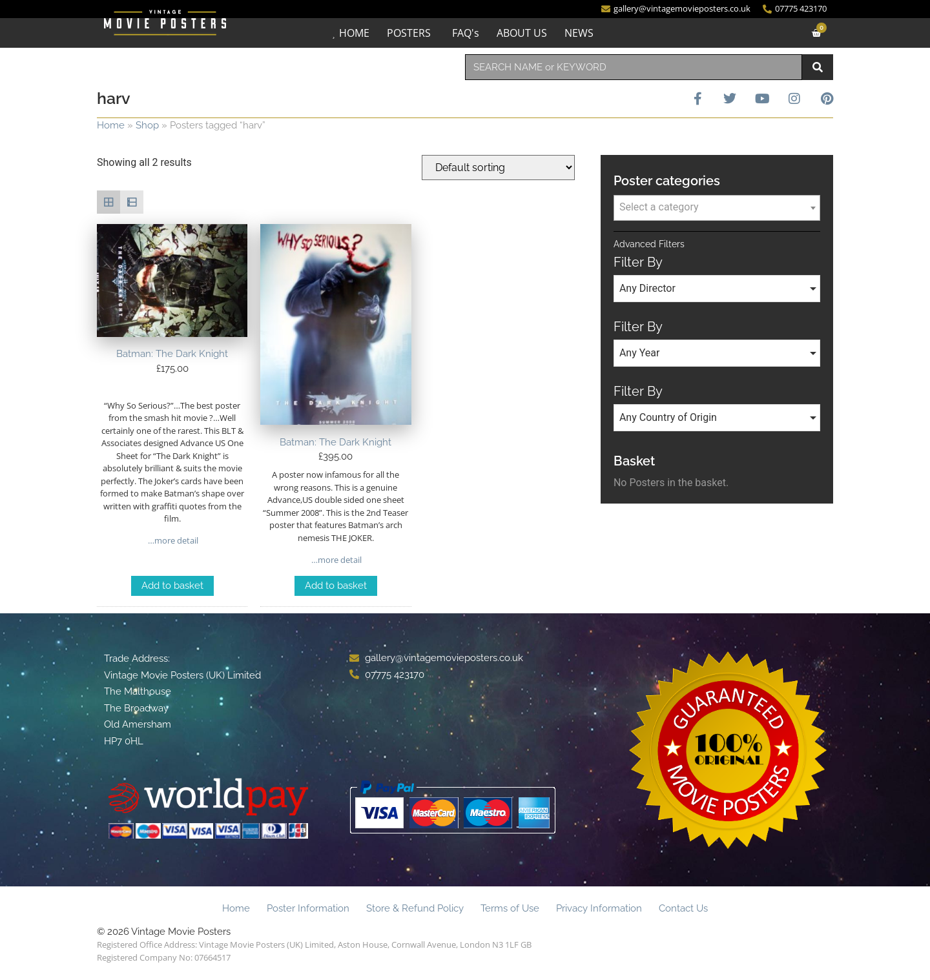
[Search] (817, 67)
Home (111, 125)
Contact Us (683, 908)
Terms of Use (509, 908)
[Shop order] (498, 167)
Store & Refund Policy (415, 908)
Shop (147, 125)
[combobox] (633, 67)
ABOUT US (522, 33)
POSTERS (409, 33)
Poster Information (308, 908)
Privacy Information (599, 908)
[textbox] (717, 207)
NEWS (579, 33)
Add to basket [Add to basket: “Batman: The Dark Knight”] (172, 585)
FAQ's (465, 33)
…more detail (172, 540)
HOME (354, 33)
